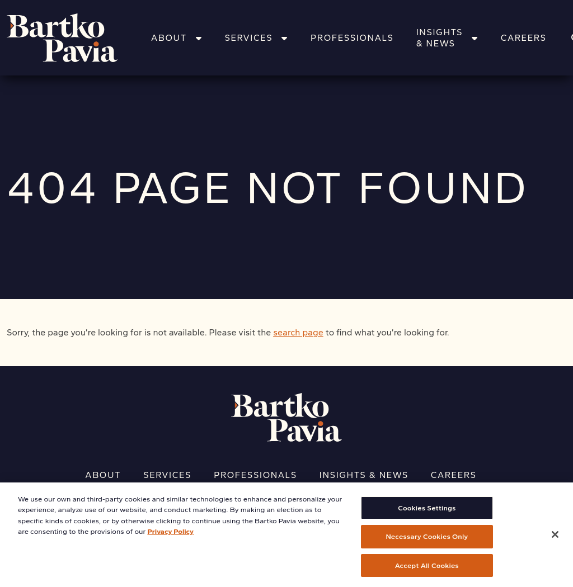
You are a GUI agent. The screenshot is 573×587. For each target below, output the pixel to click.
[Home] (77, 37)
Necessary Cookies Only (427, 541)
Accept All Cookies (427, 570)
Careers (524, 37)
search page (298, 332)
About (176, 37)
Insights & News (447, 38)
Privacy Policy (170, 536)
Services (256, 37)
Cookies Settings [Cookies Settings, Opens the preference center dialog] (426, 512)
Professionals (352, 37)
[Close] (555, 538)
